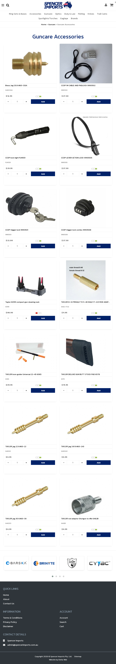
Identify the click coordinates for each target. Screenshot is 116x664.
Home (43, 24)
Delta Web (63, 659)
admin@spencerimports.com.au (20, 645)
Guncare (51, 24)
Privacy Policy (10, 622)
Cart (62, 626)
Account (64, 617)
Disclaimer (8, 626)
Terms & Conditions (12, 617)
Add (43, 101)
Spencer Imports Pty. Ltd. (61, 656)
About (6, 599)
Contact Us (8, 603)
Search (63, 622)
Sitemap (77, 656)
